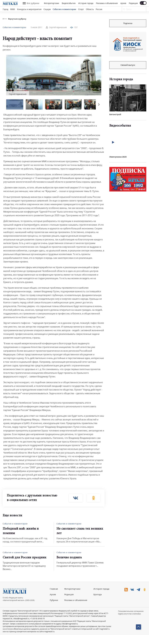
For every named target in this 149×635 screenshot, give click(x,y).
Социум (47, 9)
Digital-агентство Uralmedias (129, 614)
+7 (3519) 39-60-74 (37, 618)
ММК (12, 9)
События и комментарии (64, 9)
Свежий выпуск (128, 65)
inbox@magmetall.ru (21, 618)
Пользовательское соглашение (131, 611)
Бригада (97, 594)
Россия (99, 9)
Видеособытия (69, 3)
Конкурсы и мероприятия (29, 9)
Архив (123, 3)
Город (5, 9)
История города (85, 3)
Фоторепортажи (51, 3)
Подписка (127, 23)
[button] (98, 104)
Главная (54, 589)
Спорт (81, 9)
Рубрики (54, 600)
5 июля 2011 (36, 27)
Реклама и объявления (107, 3)
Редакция (133, 3)
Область (90, 9)
